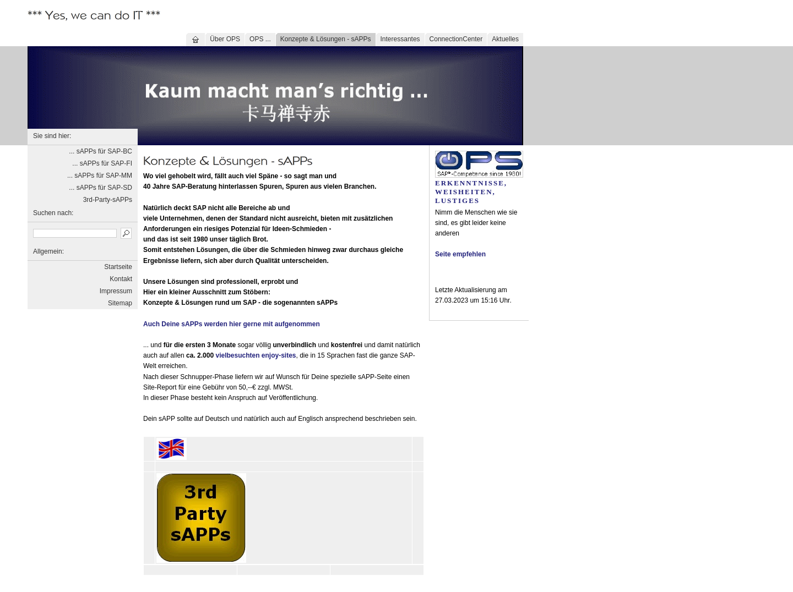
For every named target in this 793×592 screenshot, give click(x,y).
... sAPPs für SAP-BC (100, 151)
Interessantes (400, 39)
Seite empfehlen (460, 254)
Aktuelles (505, 39)
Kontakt (121, 279)
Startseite (118, 267)
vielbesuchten (237, 355)
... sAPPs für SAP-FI (102, 163)
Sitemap (120, 303)
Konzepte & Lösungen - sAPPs (325, 39)
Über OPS (225, 39)
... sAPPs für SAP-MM (99, 175)
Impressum (116, 291)
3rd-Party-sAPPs (107, 200)
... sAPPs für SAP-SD (100, 187)
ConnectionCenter (456, 39)
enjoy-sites (279, 355)
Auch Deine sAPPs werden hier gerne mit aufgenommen (231, 324)
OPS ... (260, 39)
